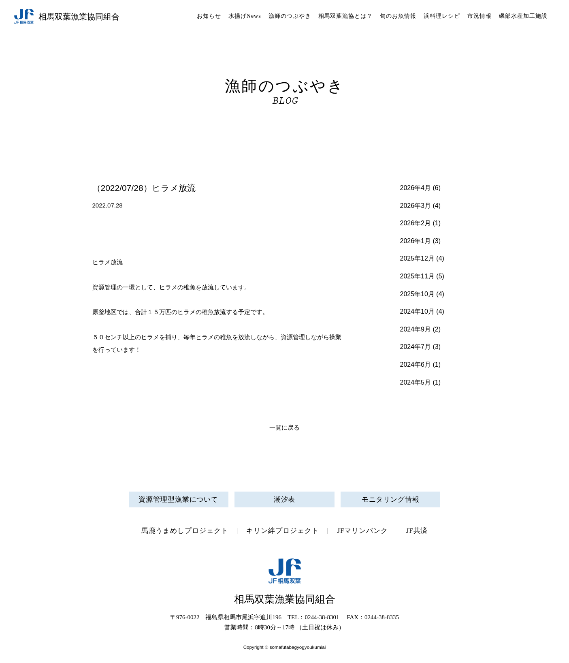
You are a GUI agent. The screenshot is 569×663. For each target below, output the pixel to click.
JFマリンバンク (362, 531)
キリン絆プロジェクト (282, 531)
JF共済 (417, 531)
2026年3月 (415, 205)
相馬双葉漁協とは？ (345, 16)
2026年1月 (415, 240)
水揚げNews (244, 16)
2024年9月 (415, 329)
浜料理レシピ (442, 16)
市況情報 (479, 16)
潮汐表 (285, 499)
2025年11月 (417, 276)
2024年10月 (417, 311)
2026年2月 (415, 223)
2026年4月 (415, 187)
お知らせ (209, 16)
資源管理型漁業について (178, 499)
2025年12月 (417, 258)
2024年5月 (415, 382)
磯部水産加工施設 (523, 16)
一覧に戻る (284, 427)
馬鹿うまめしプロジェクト (184, 531)
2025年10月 (417, 294)
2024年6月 (415, 364)
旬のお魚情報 (398, 16)
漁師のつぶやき (290, 16)
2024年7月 (415, 346)
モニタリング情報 (391, 499)
